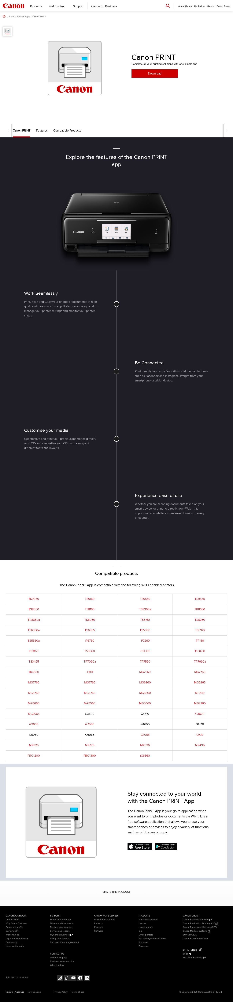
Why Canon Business (17, 923)
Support (78, 6)
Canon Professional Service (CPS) (200, 927)
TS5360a (34, 641)
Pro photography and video (152, 938)
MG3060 (145, 703)
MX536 (145, 745)
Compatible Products (60, 130)
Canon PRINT (39, 16)
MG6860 (145, 682)
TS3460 (200, 651)
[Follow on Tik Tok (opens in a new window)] (67, 978)
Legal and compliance (17, 938)
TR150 (200, 641)
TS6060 (89, 620)
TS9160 (89, 599)
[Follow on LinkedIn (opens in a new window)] (87, 978)
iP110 (90, 672)
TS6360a (34, 630)
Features (34, 130)
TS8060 (33, 609)
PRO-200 (34, 756)
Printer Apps (23, 16)
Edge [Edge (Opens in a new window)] (187, 953)
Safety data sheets (59, 938)
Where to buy (57, 965)
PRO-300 (89, 756)
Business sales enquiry (62, 961)
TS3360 (89, 651)
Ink (140, 931)
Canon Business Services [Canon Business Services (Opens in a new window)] (197, 919)
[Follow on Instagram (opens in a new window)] (60, 978)
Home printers (146, 927)
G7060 (89, 724)
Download (154, 73)
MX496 (200, 745)
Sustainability (12, 931)
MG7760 (199, 672)
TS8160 (89, 609)
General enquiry (58, 957)
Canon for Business (104, 6)
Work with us (12, 934)
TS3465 (34, 662)
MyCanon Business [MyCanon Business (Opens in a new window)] (61, 934)
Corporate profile (14, 927)
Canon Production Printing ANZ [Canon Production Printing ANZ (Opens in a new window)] (200, 923)
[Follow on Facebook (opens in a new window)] (80, 978)
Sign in (210, 6)
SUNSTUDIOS (190, 934)
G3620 (199, 714)
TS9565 (200, 599)
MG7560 (145, 672)
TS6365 (90, 630)
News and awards (15, 946)
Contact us (199, 6)
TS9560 (145, 599)
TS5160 (200, 630)
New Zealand (34, 992)
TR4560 (33, 672)
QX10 (199, 735)
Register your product (61, 927)
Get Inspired (57, 6)
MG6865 (199, 682)
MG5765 (89, 693)
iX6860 (145, 756)
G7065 (145, 735)
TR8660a (34, 620)
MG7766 (89, 682)
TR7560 (145, 662)
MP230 (200, 693)
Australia (19, 992)
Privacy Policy (61, 992)
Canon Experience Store (195, 938)
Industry (98, 923)
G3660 (33, 724)
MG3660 (33, 703)
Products (36, 6)
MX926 (34, 745)
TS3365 (145, 651)
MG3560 (89, 703)
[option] (74, 68)
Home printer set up (60, 919)
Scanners (143, 946)
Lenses (142, 923)
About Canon (12, 919)
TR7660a (200, 662)
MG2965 (33, 714)
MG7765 (33, 682)
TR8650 (199, 609)
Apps (11, 16)
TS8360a (145, 609)
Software (98, 931)
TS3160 (34, 651)
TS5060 (145, 630)
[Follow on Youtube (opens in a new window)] (73, 978)
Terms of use (77, 992)
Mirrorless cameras (148, 919)
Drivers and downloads (61, 923)
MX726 (89, 745)
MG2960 (200, 703)
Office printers (146, 934)
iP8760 (89, 641)
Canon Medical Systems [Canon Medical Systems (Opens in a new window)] (196, 931)
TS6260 (200, 620)
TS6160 (145, 620)
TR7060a (90, 662)
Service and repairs (60, 931)
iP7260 (145, 641)
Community (11, 942)
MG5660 (145, 693)
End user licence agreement (64, 942)
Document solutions (104, 919)
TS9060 (33, 599)
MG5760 (33, 693)
